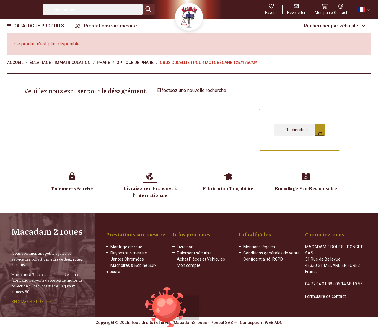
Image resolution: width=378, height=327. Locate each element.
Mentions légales (259, 246)
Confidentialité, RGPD (263, 259)
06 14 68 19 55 (349, 284)
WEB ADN (274, 322)
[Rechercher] (93, 9)
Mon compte (189, 265)
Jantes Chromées (127, 259)
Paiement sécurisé (194, 253)
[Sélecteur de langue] (364, 9)
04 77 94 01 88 (318, 284)
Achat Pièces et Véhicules (201, 259)
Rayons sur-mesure (128, 253)
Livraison (185, 246)
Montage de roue (126, 246)
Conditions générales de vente (271, 253)
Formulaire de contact (325, 296)
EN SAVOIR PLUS (27, 301)
